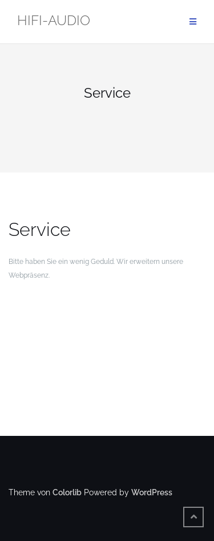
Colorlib (67, 492)
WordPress (151, 492)
